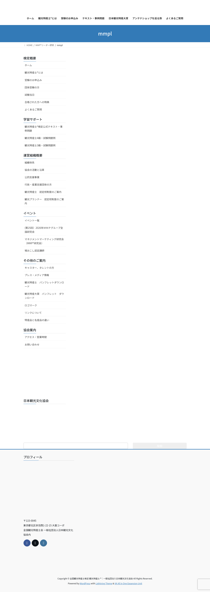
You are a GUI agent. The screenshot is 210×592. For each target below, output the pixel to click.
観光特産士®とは (34, 72)
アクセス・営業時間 (36, 337)
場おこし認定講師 (34, 250)
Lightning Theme (104, 583)
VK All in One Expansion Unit (128, 583)
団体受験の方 (32, 87)
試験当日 (30, 94)
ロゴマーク (31, 305)
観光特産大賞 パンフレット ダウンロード (44, 296)
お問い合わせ (32, 344)
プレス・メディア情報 (37, 275)
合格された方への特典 (37, 102)
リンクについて (33, 312)
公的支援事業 (32, 177)
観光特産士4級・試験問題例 (40, 138)
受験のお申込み (33, 80)
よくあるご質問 (33, 109)
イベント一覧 (32, 220)
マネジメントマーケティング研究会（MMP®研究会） (44, 241)
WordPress (85, 583)
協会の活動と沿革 (34, 170)
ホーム (28, 65)
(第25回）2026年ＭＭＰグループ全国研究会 (44, 230)
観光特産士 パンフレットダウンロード (44, 284)
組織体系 (30, 162)
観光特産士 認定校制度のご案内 (43, 192)
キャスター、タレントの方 (39, 267)
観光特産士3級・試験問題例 (40, 145)
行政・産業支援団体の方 (38, 184)
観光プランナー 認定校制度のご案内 (44, 201)
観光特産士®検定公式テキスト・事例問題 (44, 128)
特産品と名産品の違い (37, 320)
